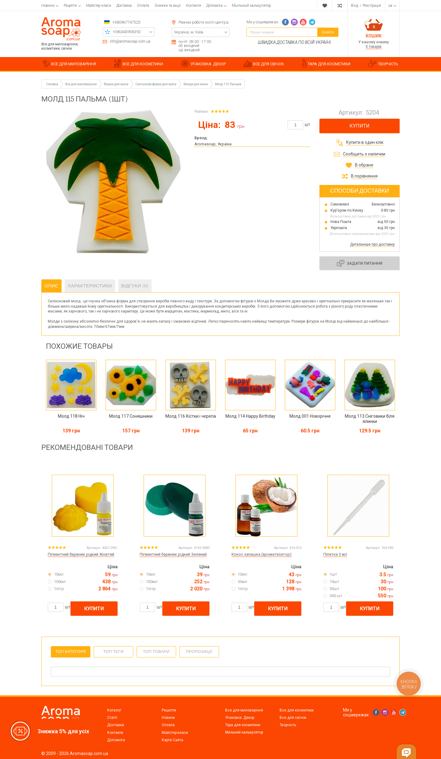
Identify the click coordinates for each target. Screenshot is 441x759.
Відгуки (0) (135, 286)
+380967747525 (126, 22)
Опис (51, 286)
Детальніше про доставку (372, 244)
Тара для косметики (242, 725)
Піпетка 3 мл (335, 554)
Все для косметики (297, 710)
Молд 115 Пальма (228, 84)
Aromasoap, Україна (213, 144)
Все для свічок (293, 717)
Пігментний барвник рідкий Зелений (173, 554)
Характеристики (90, 286)
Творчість (288, 725)
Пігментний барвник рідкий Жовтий (81, 554)
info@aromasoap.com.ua (130, 42)
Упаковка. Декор (239, 717)
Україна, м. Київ (188, 32)
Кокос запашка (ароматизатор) (262, 554)
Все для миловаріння (244, 710)
